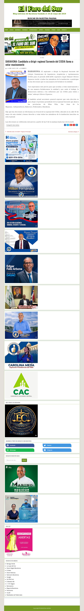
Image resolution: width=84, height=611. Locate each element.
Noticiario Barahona (13, 575)
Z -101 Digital (11, 584)
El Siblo (9, 570)
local (42, 57)
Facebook (11, 445)
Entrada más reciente (13, 131)
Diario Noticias (11, 573)
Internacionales (33, 30)
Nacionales (18, 30)
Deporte (41, 30)
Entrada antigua (72, 131)
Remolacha (10, 586)
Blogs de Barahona (12, 588)
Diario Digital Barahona (14, 568)
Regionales (25, 30)
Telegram (48, 450)
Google (9, 577)
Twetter (47, 445)
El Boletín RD (10, 582)
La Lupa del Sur (11, 566)
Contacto (64, 30)
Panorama (10, 590)
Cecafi (8, 593)
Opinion (53, 30)
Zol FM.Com (10, 579)
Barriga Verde (11, 564)
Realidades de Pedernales (14, 595)
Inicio (6, 30)
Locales (11, 30)
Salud (58, 30)
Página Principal (26, 131)
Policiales (47, 30)
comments (23, 68)
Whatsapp (11, 450)
